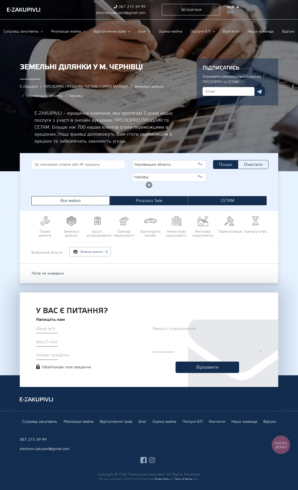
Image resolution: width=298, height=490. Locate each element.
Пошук (225, 164)
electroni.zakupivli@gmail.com (121, 12)
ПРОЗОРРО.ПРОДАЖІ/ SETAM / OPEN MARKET (86, 86)
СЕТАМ (227, 200)
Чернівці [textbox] (167, 176)
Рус (230, 12)
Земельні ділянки (149, 86)
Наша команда (261, 31)
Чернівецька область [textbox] (167, 164)
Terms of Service (183, 478)
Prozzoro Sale (149, 200)
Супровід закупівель (21, 31)
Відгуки (288, 31)
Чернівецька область (44, 96)
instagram (276, 10)
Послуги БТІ (200, 31)
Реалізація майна (66, 31)
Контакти (231, 31)
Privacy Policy (162, 478)
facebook (267, 10)
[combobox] (169, 164)
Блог (142, 31)
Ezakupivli (23, 10)
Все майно (70, 200)
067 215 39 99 (132, 6)
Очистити (253, 164)
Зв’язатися (191, 9)
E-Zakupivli (29, 86)
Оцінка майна (170, 31)
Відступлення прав (109, 31)
